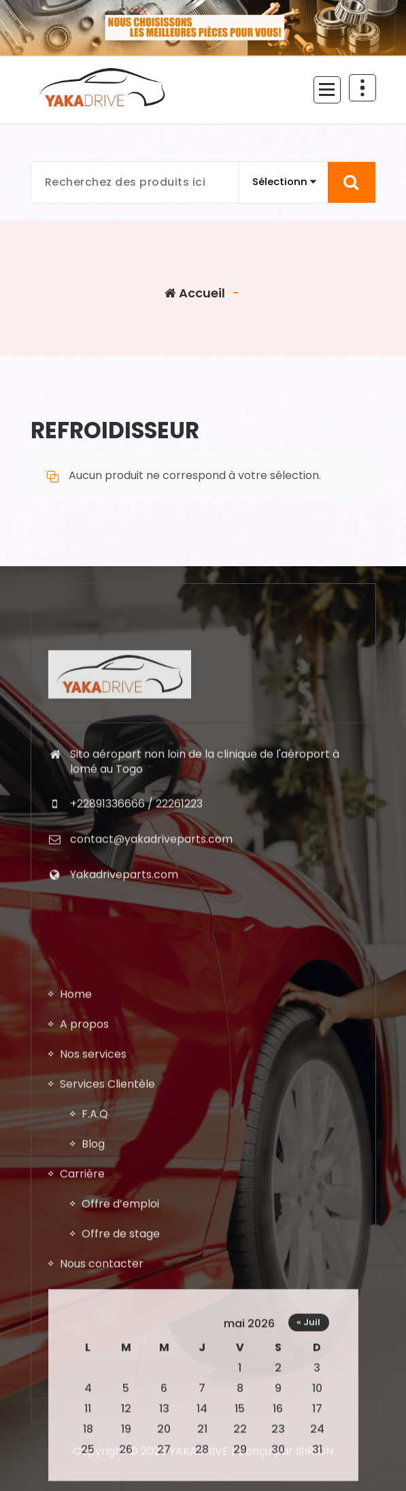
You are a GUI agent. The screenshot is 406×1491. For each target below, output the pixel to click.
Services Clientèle (107, 1363)
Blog (93, 1422)
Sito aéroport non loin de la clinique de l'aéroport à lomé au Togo (204, 905)
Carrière (82, 1452)
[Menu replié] (327, 89)
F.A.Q (95, 1392)
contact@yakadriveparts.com (151, 983)
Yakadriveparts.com (124, 1018)
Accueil (195, 292)
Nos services (93, 1333)
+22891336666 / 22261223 (136, 947)
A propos (84, 1303)
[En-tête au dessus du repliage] (362, 87)
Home (76, 1273)
